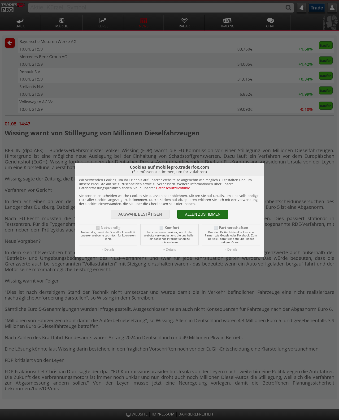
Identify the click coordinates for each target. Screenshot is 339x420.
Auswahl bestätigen (140, 214)
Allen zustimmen (203, 214)
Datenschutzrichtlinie (173, 188)
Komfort (172, 227)
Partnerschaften (233, 227)
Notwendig (110, 227)
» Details (108, 249)
